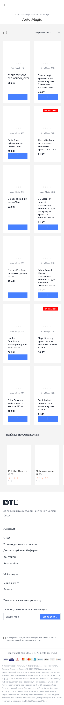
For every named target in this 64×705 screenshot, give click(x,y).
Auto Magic (16, 68)
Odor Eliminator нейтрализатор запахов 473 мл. (16, 403)
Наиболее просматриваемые (22, 434)
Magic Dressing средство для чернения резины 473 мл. (47, 343)
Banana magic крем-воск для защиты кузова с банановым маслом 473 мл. (47, 81)
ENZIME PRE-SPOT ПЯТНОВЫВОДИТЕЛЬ (19, 77)
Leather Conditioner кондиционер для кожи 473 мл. (17, 343)
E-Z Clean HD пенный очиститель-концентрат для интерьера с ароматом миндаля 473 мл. (46, 208)
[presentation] (29, 627)
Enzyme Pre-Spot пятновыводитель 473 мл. (17, 273)
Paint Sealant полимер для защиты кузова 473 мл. (46, 405)
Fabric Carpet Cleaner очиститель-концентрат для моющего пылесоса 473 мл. (47, 277)
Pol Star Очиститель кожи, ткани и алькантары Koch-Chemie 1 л (19, 471)
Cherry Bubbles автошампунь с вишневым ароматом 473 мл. (47, 144)
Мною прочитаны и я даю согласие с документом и (29, 639)
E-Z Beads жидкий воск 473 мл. (17, 200)
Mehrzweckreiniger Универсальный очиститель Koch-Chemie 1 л (47, 471)
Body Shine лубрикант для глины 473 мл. (16, 143)
